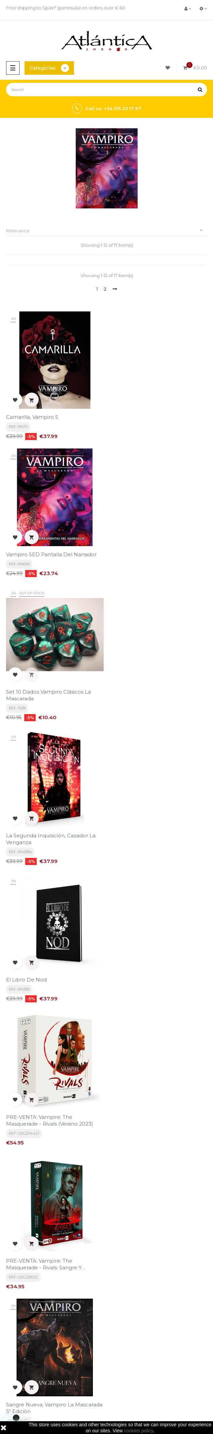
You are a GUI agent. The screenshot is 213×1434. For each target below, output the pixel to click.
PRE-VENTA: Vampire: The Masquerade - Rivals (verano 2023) (153, 701)
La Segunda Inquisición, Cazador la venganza (154, 557)
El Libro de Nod (26, 698)
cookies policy (138, 1430)
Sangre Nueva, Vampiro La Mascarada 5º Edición (158, 845)
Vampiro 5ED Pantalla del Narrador (155, 417)
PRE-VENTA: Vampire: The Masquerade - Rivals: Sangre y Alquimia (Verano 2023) (44, 845)
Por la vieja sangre (30, 985)
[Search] (106, 89)
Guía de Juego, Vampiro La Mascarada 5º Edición (144, 1132)
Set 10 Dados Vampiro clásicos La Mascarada (48, 557)
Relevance (106, 230)
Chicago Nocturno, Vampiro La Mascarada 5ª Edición (45, 1132)
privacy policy (75, 1290)
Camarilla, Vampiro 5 (32, 417)
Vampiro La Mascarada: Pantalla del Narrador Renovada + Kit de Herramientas (155, 989)
